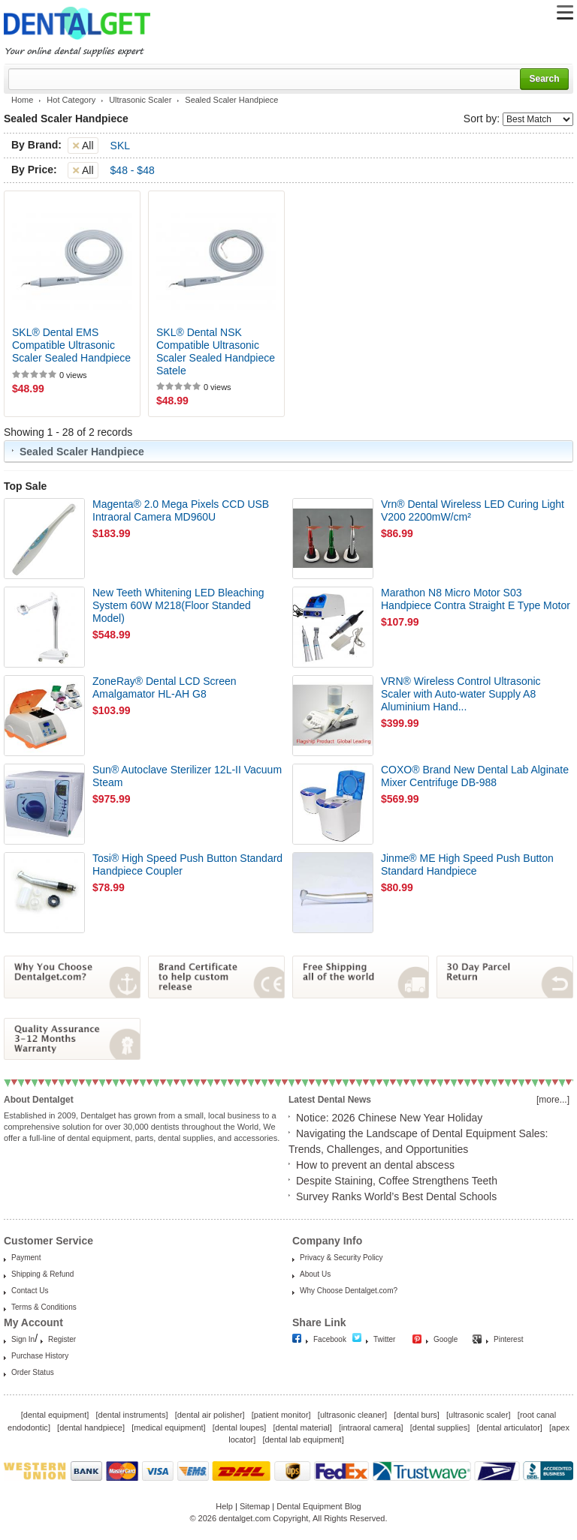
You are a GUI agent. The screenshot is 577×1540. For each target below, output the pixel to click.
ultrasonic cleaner (352, 1414)
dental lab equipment (303, 1439)
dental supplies (439, 1427)
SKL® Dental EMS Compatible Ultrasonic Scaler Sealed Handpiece (71, 345)
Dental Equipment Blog (318, 1506)
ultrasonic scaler (478, 1414)
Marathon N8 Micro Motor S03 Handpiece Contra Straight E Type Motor (475, 599)
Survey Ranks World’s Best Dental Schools (396, 1196)
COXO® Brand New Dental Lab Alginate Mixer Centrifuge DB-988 (475, 776)
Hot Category (71, 99)
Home (22, 99)
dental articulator (509, 1427)
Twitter (384, 1339)
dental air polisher (210, 1414)
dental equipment (54, 1414)
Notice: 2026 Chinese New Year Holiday (389, 1118)
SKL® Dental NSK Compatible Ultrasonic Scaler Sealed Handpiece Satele (215, 351)
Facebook (329, 1339)
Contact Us (29, 1290)
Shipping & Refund (42, 1274)
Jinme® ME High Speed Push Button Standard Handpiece (467, 864)
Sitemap (255, 1506)
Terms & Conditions (44, 1307)
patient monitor (281, 1414)
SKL (120, 146)
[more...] (552, 1099)
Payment (26, 1257)
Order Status (32, 1372)
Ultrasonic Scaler (140, 99)
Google (446, 1339)
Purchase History (39, 1356)
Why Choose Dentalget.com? (348, 1290)
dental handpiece (90, 1427)
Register (62, 1339)
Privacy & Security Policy (341, 1257)
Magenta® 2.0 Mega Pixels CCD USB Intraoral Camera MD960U (180, 510)
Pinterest (508, 1339)
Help (224, 1506)
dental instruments (132, 1414)
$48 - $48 (132, 170)
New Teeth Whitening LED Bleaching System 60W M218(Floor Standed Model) (178, 605)
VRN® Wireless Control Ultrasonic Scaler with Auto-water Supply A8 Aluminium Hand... (461, 694)
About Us (315, 1274)
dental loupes (239, 1427)
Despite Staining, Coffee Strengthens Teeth (396, 1181)
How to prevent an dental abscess (375, 1165)
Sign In (23, 1339)
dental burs (416, 1414)
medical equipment (168, 1427)
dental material (303, 1427)
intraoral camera (370, 1427)
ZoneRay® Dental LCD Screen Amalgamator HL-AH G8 (164, 687)
